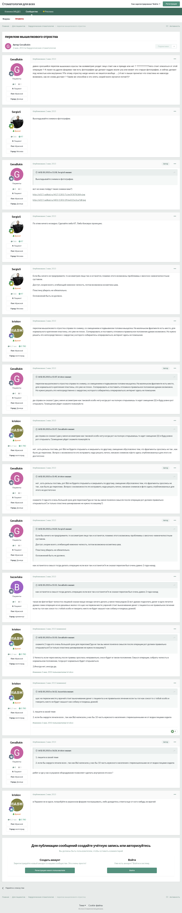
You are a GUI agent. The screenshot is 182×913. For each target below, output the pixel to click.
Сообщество (32, 12)
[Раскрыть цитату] (37, 172)
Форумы (6, 19)
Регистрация (171, 4)
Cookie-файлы (95, 905)
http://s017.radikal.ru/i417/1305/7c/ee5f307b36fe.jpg (59, 194)
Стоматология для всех (18, 4)
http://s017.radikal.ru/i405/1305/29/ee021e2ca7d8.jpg (59, 200)
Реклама (49, 11)
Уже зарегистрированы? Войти (145, 4)
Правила (19, 19)
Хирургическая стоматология (41, 48)
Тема (82, 905)
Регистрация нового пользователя (50, 870)
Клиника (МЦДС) (13, 11)
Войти (132, 870)
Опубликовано (44, 59)
